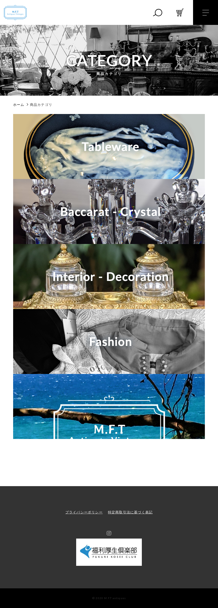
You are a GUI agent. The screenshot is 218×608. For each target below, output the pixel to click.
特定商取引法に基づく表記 (130, 512)
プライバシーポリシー (84, 512)
